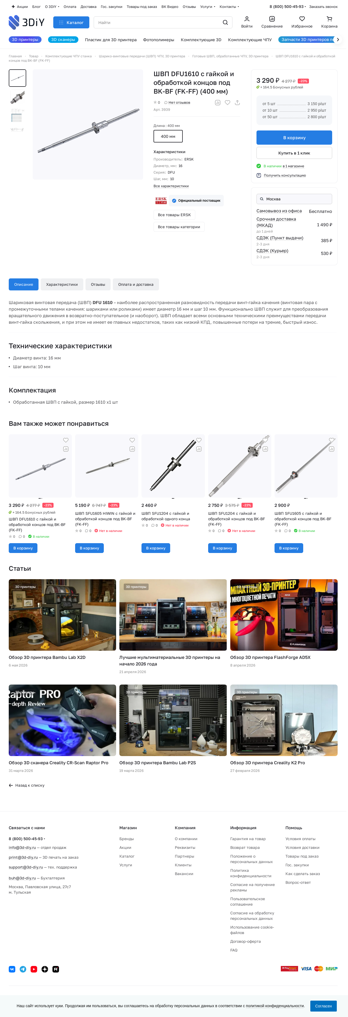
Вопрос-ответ (298, 882)
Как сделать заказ (302, 873)
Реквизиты (185, 847)
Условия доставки (302, 847)
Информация (243, 827)
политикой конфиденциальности (275, 1006)
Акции (125, 847)
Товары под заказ (301, 856)
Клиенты (183, 865)
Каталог (126, 856)
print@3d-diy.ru (23, 857)
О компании (186, 838)
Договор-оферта (245, 941)
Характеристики (62, 284)
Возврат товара (245, 847)
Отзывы (98, 284)
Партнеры (184, 856)
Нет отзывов (177, 102)
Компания (185, 827)
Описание (23, 284)
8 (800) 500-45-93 (286, 6)
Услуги (125, 865)
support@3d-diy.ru (26, 867)
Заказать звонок (323, 6)
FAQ (233, 950)
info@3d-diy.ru (22, 847)
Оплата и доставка (136, 284)
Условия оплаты (300, 838)
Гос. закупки (297, 865)
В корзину (294, 137)
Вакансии (184, 873)
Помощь (293, 827)
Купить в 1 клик (294, 152)
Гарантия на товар (248, 838)
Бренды (126, 838)
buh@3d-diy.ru (22, 878)
